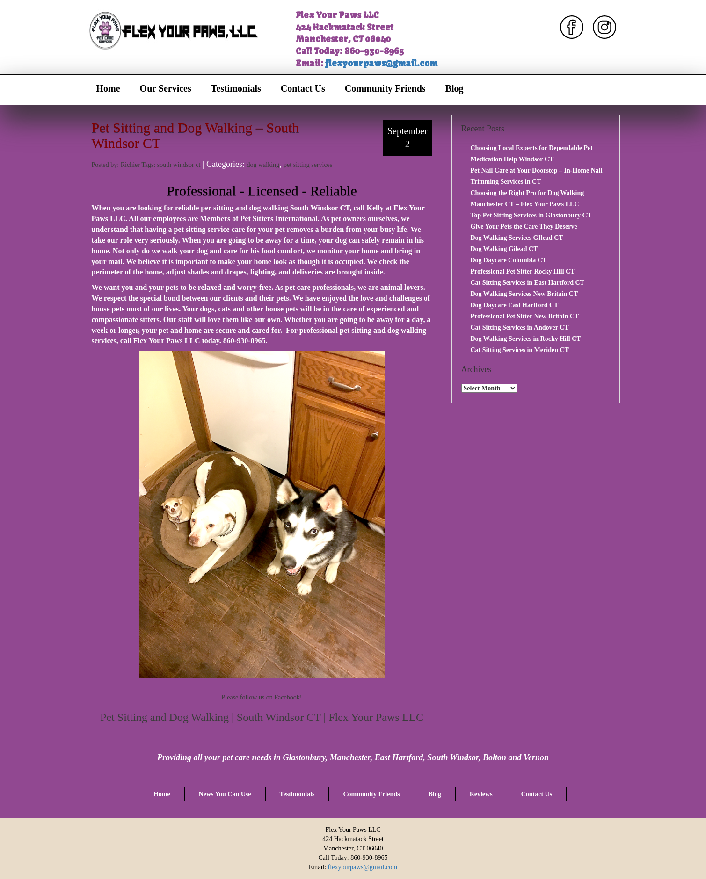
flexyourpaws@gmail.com (381, 63)
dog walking (263, 164)
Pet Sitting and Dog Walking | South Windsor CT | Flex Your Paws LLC (261, 717)
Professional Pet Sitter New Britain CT (525, 316)
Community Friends (385, 88)
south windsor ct (179, 164)
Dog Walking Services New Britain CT (524, 293)
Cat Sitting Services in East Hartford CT (527, 282)
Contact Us (303, 88)
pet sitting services (308, 164)
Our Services (165, 88)
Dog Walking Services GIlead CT (517, 237)
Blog (454, 88)
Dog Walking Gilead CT (504, 248)
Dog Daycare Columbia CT (509, 260)
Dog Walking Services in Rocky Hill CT (526, 338)
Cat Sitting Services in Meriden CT (520, 349)
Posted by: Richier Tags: (124, 164)
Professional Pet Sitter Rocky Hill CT (523, 271)
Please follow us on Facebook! (262, 697)
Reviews (481, 794)
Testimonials (236, 88)
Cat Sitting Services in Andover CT (520, 327)
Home (108, 88)
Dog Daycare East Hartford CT (515, 305)
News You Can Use (225, 794)
